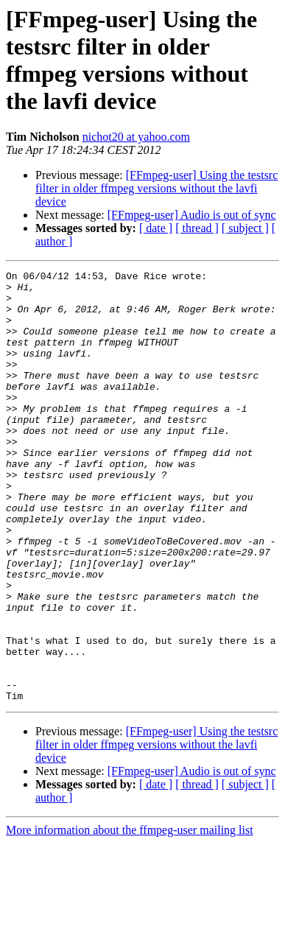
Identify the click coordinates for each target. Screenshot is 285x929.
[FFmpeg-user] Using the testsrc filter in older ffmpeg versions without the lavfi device (156, 188)
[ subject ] (245, 228)
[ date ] (155, 228)
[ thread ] (197, 228)
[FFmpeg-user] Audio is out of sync (192, 214)
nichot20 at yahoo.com (136, 136)
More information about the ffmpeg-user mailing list (129, 916)
